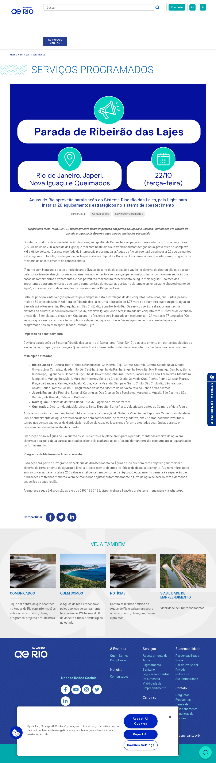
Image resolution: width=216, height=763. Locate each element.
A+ (192, 7)
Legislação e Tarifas (156, 661)
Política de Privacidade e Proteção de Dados (108, 756)
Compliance (118, 648)
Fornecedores (149, 19)
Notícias (116, 657)
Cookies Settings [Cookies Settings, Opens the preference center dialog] (141, 745)
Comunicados (119, 664)
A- (203, 7)
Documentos (151, 666)
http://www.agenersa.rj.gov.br (181, 723)
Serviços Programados (32, 33)
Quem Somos (119, 643)
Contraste (177, 7)
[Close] (170, 716)
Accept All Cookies (141, 721)
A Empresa (118, 636)
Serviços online (194, 19)
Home (13, 33)
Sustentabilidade (188, 636)
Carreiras (130, 19)
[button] (16, 733)
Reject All (140, 734)
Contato (181, 676)
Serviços (149, 636)
